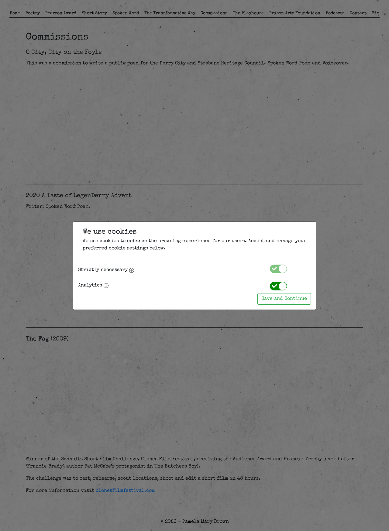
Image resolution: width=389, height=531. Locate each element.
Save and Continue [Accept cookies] (284, 298)
